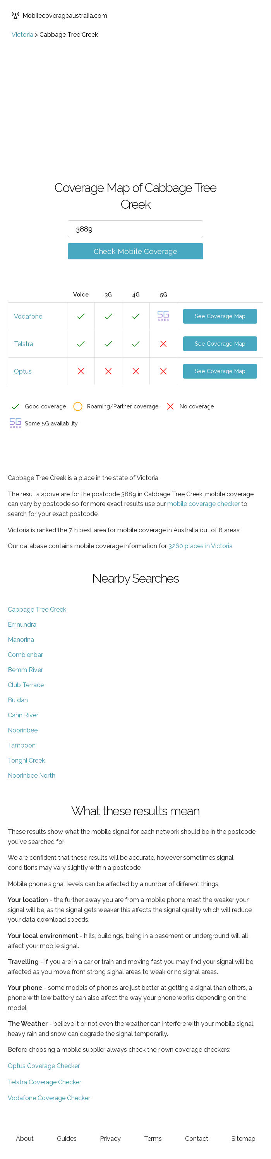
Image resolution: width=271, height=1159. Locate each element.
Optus (23, 371)
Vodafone (28, 316)
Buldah (18, 700)
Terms (153, 1138)
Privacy (110, 1138)
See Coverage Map (220, 316)
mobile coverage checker (203, 503)
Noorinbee (23, 730)
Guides (67, 1138)
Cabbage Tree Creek (37, 609)
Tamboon (22, 745)
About (25, 1138)
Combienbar (25, 654)
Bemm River (25, 670)
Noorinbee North (31, 775)
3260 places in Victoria (200, 546)
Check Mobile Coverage (135, 251)
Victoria (22, 34)
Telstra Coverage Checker (44, 1082)
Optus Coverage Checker (44, 1066)
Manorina (21, 639)
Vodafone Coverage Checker (49, 1098)
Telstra (23, 344)
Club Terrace (26, 685)
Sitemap (244, 1138)
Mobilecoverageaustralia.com (59, 15)
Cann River (23, 715)
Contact (196, 1138)
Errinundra (22, 624)
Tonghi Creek (26, 760)
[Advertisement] (135, 96)
